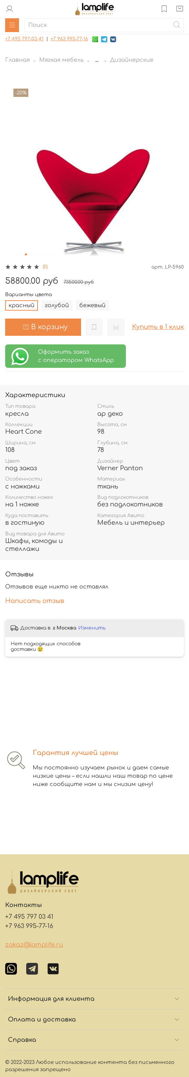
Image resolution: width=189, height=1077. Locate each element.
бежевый (92, 305)
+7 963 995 (63, 38)
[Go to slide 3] (26, 254)
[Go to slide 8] (50, 254)
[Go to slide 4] (31, 254)
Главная (17, 60)
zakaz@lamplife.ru (34, 944)
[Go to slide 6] (40, 254)
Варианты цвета (28, 294)
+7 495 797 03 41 (29, 916)
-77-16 (81, 38)
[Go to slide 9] (55, 254)
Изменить (92, 628)
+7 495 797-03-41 (24, 38)
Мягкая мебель (61, 60)
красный (21, 305)
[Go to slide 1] (16, 254)
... (96, 60)
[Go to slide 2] (21, 254)
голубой (57, 305)
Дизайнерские (131, 60)
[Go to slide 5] (35, 254)
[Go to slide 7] (45, 254)
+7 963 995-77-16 (29, 926)
